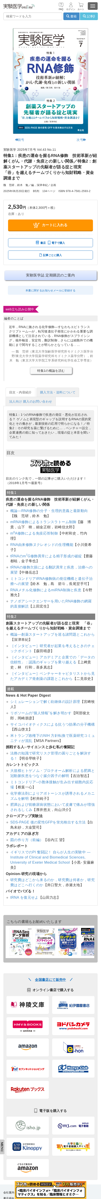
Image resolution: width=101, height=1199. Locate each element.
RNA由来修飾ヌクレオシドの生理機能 (41, 545)
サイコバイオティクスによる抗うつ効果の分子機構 (52, 724)
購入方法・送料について (57, 392)
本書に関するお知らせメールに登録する (50, 290)
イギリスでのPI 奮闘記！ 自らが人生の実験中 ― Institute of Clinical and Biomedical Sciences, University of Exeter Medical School (50, 857)
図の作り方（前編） (26, 840)
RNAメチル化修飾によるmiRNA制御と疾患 (45, 590)
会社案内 (9, 1192)
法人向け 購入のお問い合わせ (30, 401)
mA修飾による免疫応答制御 (34, 533)
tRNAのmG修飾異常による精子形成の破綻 (46, 556)
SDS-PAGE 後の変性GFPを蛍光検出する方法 (48, 822)
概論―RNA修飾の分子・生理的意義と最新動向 (49, 511)
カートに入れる (50, 225)
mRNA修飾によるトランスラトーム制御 (43, 522)
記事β (89, 16)
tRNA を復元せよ (24, 897)
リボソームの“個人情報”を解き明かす (41, 713)
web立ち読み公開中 (20, 309)
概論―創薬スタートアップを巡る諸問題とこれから (52, 634)
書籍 (71, 16)
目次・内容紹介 (20, 392)
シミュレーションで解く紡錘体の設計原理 (45, 702)
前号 (19, 140)
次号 (81, 140)
